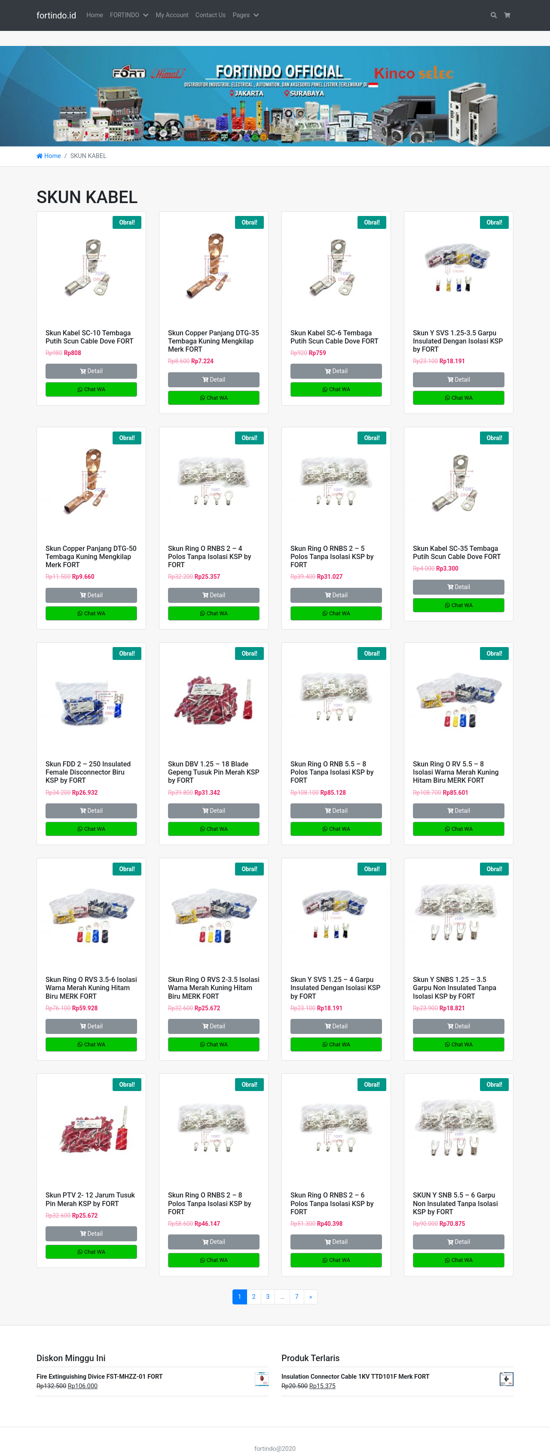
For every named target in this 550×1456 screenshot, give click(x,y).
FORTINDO (124, 15)
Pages (241, 15)
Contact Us (211, 15)
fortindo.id (56, 15)
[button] (147, 15)
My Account (172, 15)
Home (94, 15)
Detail (91, 356)
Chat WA (91, 374)
